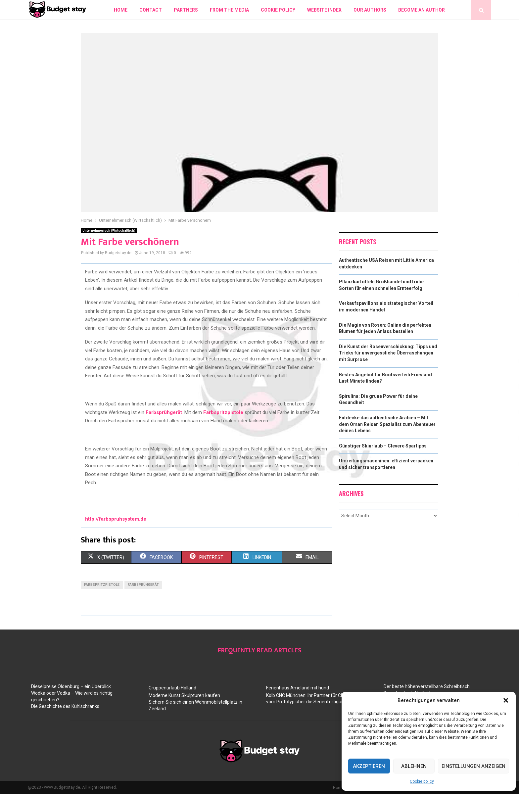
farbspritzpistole (101, 584)
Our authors (370, 10)
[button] (505, 700)
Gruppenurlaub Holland (172, 687)
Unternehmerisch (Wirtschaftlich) (108, 230)
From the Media (229, 10)
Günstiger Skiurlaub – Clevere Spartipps (383, 445)
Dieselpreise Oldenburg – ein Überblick (71, 686)
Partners (186, 10)
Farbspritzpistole (223, 412)
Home (120, 10)
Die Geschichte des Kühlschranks (65, 706)
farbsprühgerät (143, 584)
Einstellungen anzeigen (473, 766)
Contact (150, 10)
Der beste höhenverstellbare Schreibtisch (427, 686)
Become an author (421, 10)
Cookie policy (422, 781)
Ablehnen (414, 766)
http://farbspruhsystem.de (115, 519)
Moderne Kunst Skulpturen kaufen (184, 695)
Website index (324, 10)
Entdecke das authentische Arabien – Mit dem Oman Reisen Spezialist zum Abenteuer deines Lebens (387, 424)
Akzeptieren (369, 766)
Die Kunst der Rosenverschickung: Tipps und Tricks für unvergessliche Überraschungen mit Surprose (388, 353)
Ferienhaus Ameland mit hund (297, 687)
